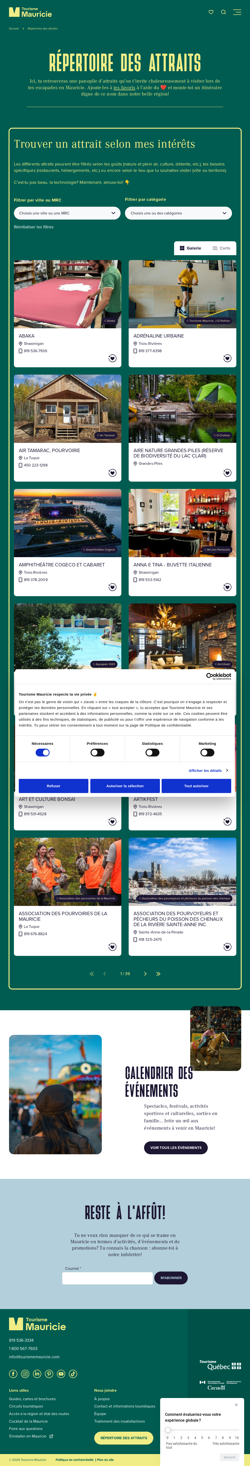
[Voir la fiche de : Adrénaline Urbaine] (182, 313)
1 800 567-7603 (23, 1349)
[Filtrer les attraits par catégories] (178, 213)
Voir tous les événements (176, 1147)
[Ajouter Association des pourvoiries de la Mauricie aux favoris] (98, 947)
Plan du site (105, 1459)
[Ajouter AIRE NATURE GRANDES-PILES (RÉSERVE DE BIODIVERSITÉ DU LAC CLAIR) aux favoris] (213, 473)
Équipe (100, 1414)
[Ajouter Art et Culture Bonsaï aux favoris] (98, 821)
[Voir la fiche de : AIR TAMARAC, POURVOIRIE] (68, 428)
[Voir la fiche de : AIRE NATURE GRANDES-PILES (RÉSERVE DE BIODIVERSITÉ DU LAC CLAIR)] (182, 428)
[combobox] (67, 213)
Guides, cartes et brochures (32, 1399)
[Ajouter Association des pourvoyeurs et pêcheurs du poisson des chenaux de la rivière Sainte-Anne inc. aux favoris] (213, 947)
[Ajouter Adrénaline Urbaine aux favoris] (213, 358)
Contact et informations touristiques (124, 1406)
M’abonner (171, 1278)
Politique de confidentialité (75, 1459)
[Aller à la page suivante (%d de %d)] (145, 974)
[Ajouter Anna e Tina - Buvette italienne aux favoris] (213, 587)
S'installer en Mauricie (31, 1436)
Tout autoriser (196, 786)
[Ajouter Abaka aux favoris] (98, 358)
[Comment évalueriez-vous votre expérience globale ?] (202, 1430)
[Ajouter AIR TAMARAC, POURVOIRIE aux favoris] (98, 473)
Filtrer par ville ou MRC (38, 200)
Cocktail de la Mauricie (28, 1421)
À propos (102, 1399)
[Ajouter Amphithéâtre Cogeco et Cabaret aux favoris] (98, 587)
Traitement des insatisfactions (119, 1421)
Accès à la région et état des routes (39, 1414)
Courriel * (73, 1268)
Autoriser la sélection (125, 786)
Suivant (229, 1457)
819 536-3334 (21, 1340)
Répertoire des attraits (124, 1438)
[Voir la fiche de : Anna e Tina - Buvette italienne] (182, 542)
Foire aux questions (25, 1428)
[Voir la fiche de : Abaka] (68, 313)
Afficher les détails (205, 770)
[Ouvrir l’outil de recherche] (224, 12)
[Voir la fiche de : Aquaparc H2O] (68, 659)
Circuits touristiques (26, 1406)
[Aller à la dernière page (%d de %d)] (158, 974)
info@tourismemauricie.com (34, 1357)
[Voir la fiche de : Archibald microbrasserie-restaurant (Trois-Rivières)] (182, 659)
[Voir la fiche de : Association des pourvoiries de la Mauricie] (68, 897)
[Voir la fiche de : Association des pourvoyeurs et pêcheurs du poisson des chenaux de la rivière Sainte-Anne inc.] (182, 897)
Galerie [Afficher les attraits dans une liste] (190, 248)
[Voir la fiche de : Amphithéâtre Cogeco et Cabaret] (68, 542)
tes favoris (124, 87)
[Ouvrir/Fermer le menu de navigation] (236, 12)
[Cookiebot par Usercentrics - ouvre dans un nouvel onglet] (209, 676)
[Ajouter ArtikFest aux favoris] (213, 821)
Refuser (54, 786)
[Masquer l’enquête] (236, 1405)
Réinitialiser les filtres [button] (33, 227)
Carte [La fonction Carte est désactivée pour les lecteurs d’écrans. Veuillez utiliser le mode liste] (221, 248)
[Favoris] (211, 12)
